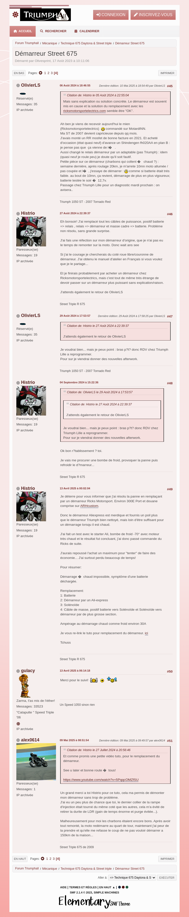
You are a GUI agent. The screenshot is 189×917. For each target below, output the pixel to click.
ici (146, 633)
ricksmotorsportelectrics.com (84, 111)
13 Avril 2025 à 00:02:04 (75, 488)
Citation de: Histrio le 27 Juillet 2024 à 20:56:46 (98, 750)
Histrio (28, 213)
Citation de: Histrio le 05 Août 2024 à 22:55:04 (98, 95)
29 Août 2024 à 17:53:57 (75, 315)
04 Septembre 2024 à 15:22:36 (79, 382)
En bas (19, 73)
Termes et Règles (83, 887)
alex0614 (30, 739)
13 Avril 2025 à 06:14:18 (75, 670)
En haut (20, 858)
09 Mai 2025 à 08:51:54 (74, 740)
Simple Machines (106, 892)
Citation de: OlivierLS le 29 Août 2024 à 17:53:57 (100, 392)
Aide (63, 887)
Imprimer (167, 73)
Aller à (102, 877)
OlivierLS (30, 85)
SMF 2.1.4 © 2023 (81, 892)
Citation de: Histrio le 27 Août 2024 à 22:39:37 (98, 326)
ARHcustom (89, 506)
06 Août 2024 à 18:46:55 (75, 85)
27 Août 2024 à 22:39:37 (75, 213)
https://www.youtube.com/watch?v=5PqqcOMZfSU (100, 780)
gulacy (28, 670)
